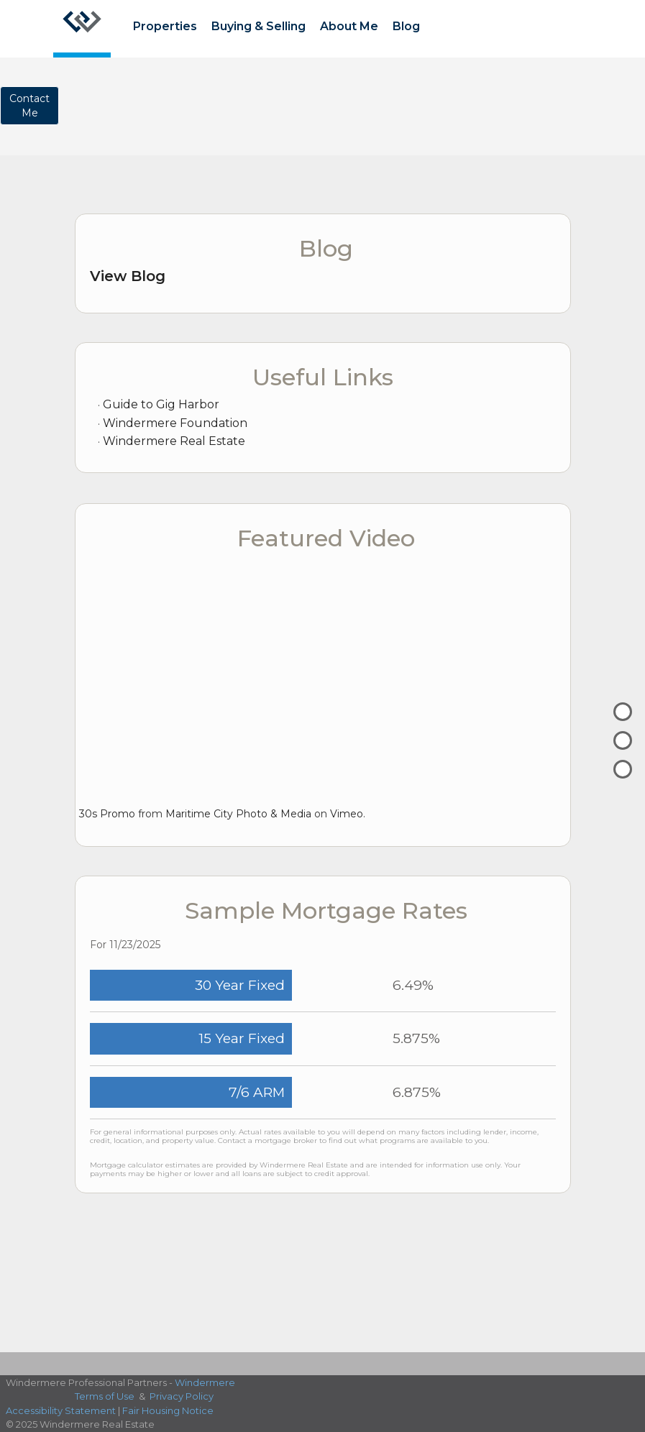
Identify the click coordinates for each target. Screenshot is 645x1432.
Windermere (205, 1382)
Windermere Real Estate (174, 441)
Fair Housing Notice (168, 1410)
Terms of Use (104, 1396)
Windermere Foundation (175, 423)
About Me (349, 26)
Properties (165, 26)
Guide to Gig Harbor (161, 404)
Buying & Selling (258, 26)
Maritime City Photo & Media (238, 813)
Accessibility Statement (61, 1410)
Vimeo (346, 813)
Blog (406, 26)
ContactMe (29, 105)
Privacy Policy (182, 1396)
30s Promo (107, 813)
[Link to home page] (82, 29)
